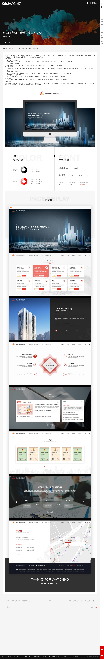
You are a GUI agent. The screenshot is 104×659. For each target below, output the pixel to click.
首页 (10, 49)
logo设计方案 (24, 656)
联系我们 (4, 656)
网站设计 (18, 49)
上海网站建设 (75, 656)
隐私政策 (16, 656)
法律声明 (10, 656)
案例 (13, 49)
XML (59, 656)
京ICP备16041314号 (52, 656)
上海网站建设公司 (66, 656)
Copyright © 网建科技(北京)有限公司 (37, 656)
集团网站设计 (15, 36)
